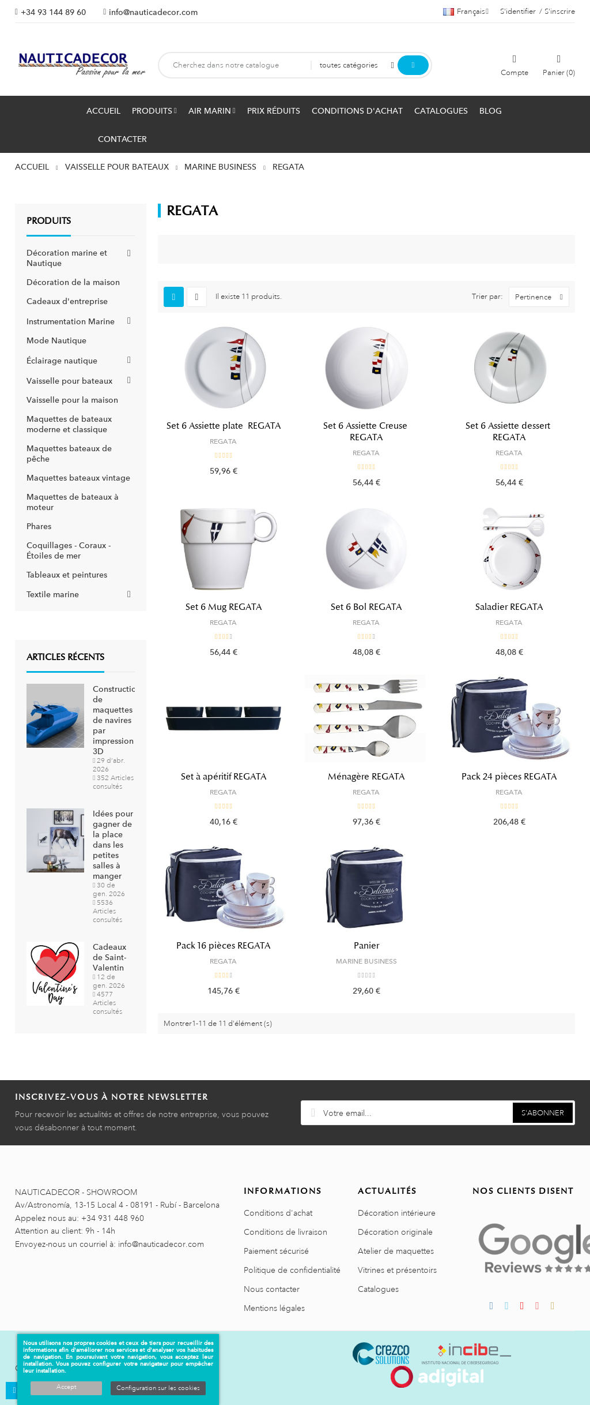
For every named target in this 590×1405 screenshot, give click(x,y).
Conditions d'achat (278, 1213)
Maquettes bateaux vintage (78, 478)
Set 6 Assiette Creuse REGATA (366, 431)
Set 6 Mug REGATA (224, 607)
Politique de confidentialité (292, 1270)
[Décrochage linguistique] (466, 11)
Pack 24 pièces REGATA (509, 776)
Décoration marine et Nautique (67, 258)
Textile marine (53, 594)
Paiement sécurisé (276, 1251)
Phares (39, 526)
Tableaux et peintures (67, 575)
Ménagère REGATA (366, 776)
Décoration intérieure (397, 1213)
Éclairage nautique (62, 360)
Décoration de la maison (73, 282)
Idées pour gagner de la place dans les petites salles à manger (113, 844)
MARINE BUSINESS (366, 961)
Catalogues (378, 1289)
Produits (49, 221)
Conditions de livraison (285, 1232)
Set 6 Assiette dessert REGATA (509, 431)
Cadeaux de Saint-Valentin (109, 957)
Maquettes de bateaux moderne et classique (69, 424)
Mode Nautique (56, 340)
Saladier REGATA (509, 607)
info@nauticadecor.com (153, 12)
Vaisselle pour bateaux (69, 381)
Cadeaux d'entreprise (67, 301)
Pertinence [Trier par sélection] (542, 297)
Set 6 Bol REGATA (366, 607)
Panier (366, 945)
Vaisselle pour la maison (72, 400)
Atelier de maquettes (396, 1251)
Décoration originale (395, 1232)
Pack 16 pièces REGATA (223, 945)
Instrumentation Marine (71, 321)
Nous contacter (272, 1289)
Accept (66, 1387)
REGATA (223, 441)
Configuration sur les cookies (158, 1388)
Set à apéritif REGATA (223, 776)
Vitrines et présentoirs (397, 1270)
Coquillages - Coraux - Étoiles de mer (69, 550)
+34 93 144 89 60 (53, 12)
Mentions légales (274, 1308)
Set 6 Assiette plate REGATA (224, 426)
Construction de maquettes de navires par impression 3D (117, 720)
